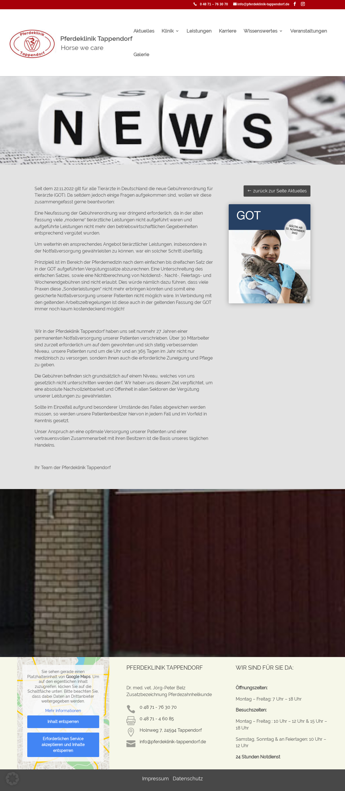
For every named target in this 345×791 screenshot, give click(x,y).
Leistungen (199, 31)
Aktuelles (143, 31)
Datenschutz (188, 778)
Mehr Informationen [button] (63, 710)
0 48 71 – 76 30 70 (214, 4)
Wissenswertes (260, 31)
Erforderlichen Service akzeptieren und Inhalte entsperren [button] (63, 745)
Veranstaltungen (308, 31)
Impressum (155, 778)
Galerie (141, 55)
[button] (12, 778)
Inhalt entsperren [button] (63, 721)
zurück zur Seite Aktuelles (280, 191)
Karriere (227, 31)
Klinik (168, 31)
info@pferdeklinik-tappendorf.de (263, 4)
